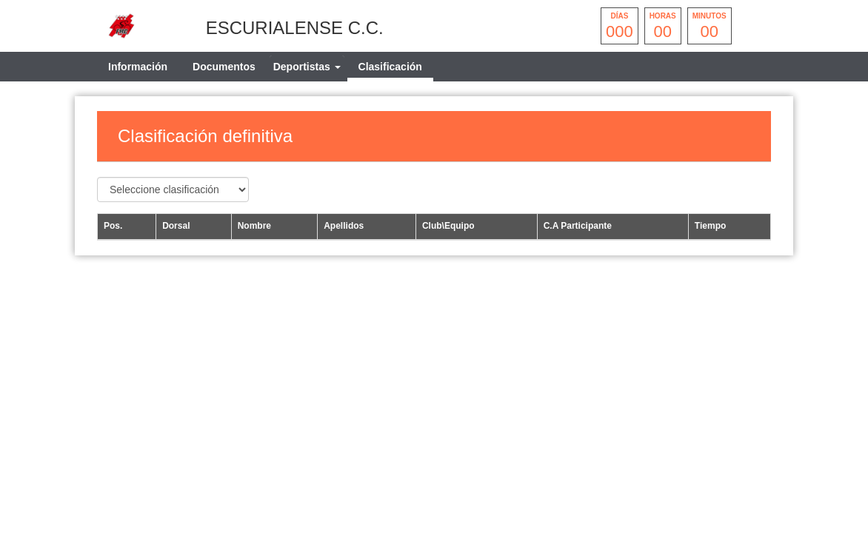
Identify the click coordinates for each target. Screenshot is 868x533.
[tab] (307, 67)
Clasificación (390, 67)
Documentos (224, 67)
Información (137, 67)
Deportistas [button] (307, 67)
